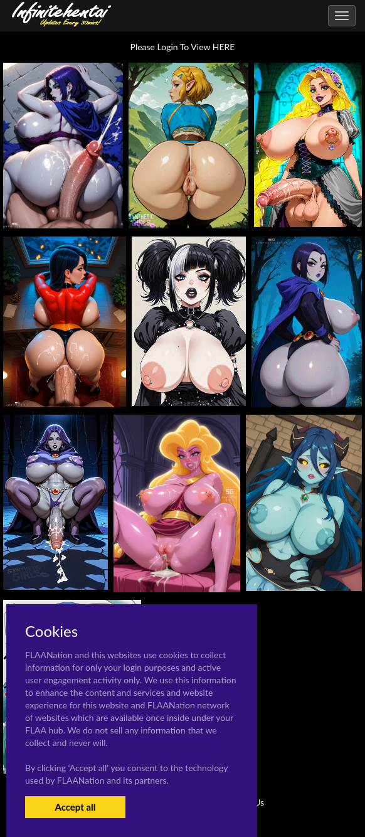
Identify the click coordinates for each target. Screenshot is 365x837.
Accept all (75, 807)
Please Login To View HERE (182, 46)
